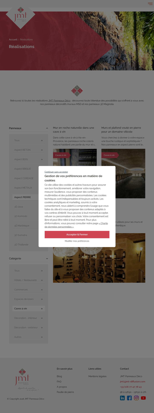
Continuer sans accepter (56, 172)
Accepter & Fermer (77, 234)
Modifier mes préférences (77, 241)
